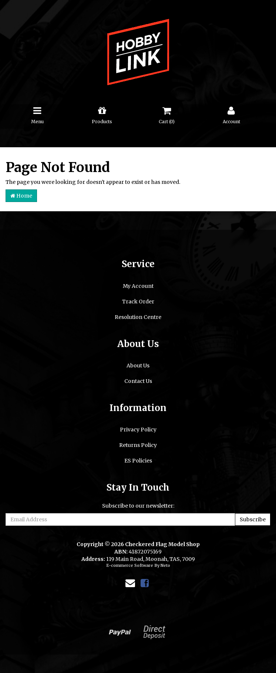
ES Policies (138, 460)
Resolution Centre (138, 317)
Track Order (138, 301)
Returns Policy (138, 445)
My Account (138, 286)
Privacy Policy (138, 429)
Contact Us (138, 381)
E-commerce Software (129, 565)
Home (21, 195)
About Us (138, 365)
